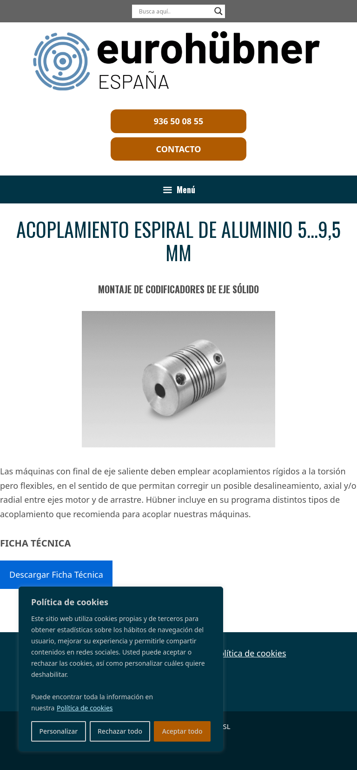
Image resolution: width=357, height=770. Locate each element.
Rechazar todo (120, 731)
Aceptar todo (182, 731)
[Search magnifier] (218, 11)
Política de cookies (85, 707)
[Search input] (174, 11)
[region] (121, 669)
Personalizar (58, 731)
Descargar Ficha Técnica (56, 574)
